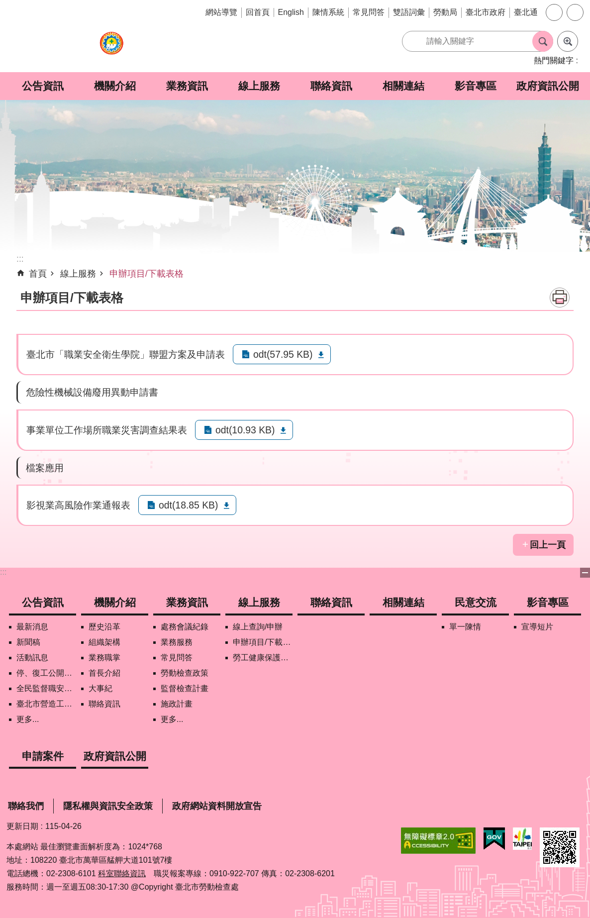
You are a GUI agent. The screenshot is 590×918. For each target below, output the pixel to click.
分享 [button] (575, 12)
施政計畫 (177, 704)
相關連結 (403, 86)
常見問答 (369, 12)
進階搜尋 (567, 41)
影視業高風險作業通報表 (78, 505)
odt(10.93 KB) (245, 429)
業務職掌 (104, 657)
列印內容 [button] (560, 297)
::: (3, 572)
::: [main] (20, 259)
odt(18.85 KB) (188, 505)
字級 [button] (554, 12)
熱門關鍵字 (554, 60)
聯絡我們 (26, 806)
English (291, 12)
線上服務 (259, 86)
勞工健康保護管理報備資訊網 (263, 657)
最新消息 (32, 626)
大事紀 (100, 688)
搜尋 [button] (542, 41)
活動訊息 (32, 657)
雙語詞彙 (409, 12)
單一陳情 (465, 626)
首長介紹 (104, 673)
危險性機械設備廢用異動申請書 (92, 392)
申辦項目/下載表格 (146, 274)
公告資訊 (43, 86)
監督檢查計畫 (184, 688)
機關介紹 (115, 86)
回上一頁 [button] (548, 545)
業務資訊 (187, 86)
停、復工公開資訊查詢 (46, 673)
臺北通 (526, 12)
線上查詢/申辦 (258, 626)
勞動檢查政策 (184, 673)
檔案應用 (45, 467)
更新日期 (22, 826)
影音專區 (475, 86)
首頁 (38, 274)
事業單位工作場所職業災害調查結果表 (106, 429)
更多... (27, 719)
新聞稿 (28, 642)
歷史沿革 (104, 626)
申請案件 (43, 756)
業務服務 (177, 642)
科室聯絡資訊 (122, 873)
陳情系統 (328, 12)
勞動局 (445, 12)
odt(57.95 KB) (282, 354)
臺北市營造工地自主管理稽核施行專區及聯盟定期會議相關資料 (46, 704)
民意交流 (475, 602)
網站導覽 (221, 12)
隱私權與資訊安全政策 (108, 806)
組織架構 (104, 642)
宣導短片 (537, 626)
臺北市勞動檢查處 (111, 48)
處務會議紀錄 (184, 626)
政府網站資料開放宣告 (217, 806)
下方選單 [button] (585, 573)
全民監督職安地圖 (46, 688)
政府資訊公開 (547, 86)
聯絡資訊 (331, 86)
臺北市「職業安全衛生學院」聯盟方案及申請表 (125, 354)
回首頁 (258, 12)
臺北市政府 (485, 12)
